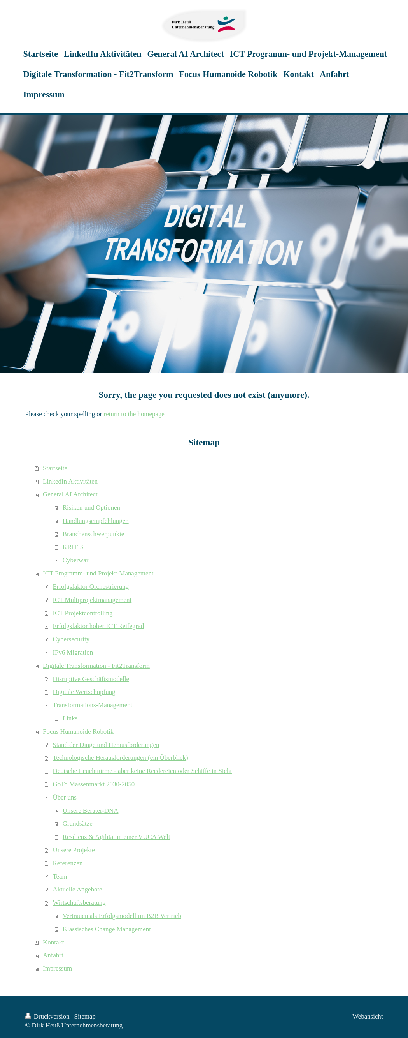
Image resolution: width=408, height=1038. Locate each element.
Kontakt (53, 942)
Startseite (55, 468)
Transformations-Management (92, 705)
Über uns (64, 797)
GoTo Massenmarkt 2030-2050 (94, 784)
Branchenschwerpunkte (93, 534)
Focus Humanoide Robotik (78, 731)
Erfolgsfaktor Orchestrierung (91, 586)
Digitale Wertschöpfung (84, 692)
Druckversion (48, 1016)
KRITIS (73, 547)
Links (70, 718)
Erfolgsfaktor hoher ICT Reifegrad (98, 626)
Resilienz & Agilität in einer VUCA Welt (116, 836)
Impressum (57, 968)
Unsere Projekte (74, 850)
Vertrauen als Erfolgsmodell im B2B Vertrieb (122, 916)
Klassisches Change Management (107, 929)
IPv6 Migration (73, 652)
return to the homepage (134, 414)
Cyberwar (76, 560)
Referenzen (67, 863)
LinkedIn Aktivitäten (70, 481)
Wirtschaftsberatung (79, 902)
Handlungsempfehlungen (96, 520)
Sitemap (85, 1016)
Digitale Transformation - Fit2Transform (96, 665)
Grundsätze (78, 823)
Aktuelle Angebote (77, 889)
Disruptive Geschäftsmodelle (91, 679)
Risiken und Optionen (91, 507)
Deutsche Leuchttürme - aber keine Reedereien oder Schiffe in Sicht (142, 771)
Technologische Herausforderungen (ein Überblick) (120, 757)
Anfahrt (53, 955)
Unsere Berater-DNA (91, 810)
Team (60, 876)
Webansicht (367, 1016)
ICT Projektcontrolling (82, 613)
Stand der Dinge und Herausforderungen (106, 744)
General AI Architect (70, 494)
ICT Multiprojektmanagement (92, 600)
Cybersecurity (71, 639)
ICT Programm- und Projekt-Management (98, 573)
